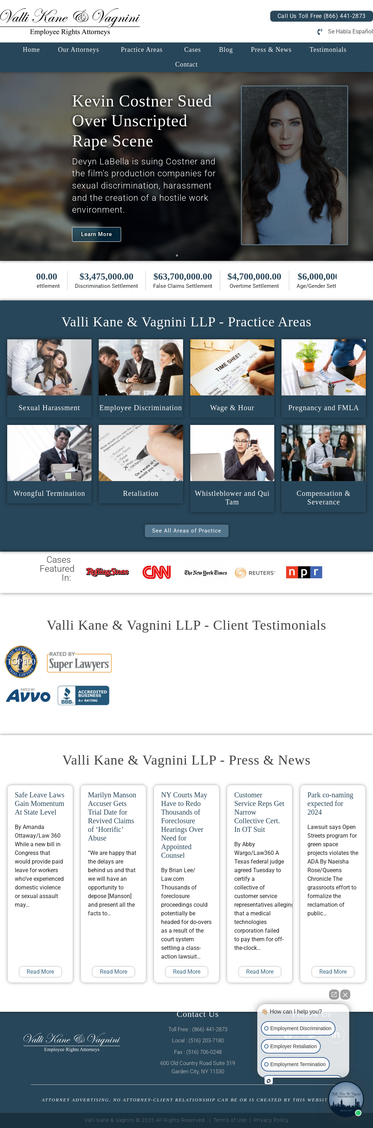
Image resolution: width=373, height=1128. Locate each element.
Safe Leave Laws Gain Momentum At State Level (40, 803)
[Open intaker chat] (269, 1081)
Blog (226, 49)
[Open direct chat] (334, 994)
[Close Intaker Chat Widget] (345, 994)
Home (31, 49)
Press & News (271, 49)
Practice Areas (142, 49)
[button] (177, 255)
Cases (192, 49)
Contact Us (198, 1014)
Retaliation (141, 493)
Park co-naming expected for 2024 (330, 803)
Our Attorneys (78, 49)
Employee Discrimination (140, 408)
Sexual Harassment (49, 408)
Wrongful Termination (49, 493)
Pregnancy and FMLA (323, 408)
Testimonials (328, 49)
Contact (186, 64)
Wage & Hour (232, 408)
